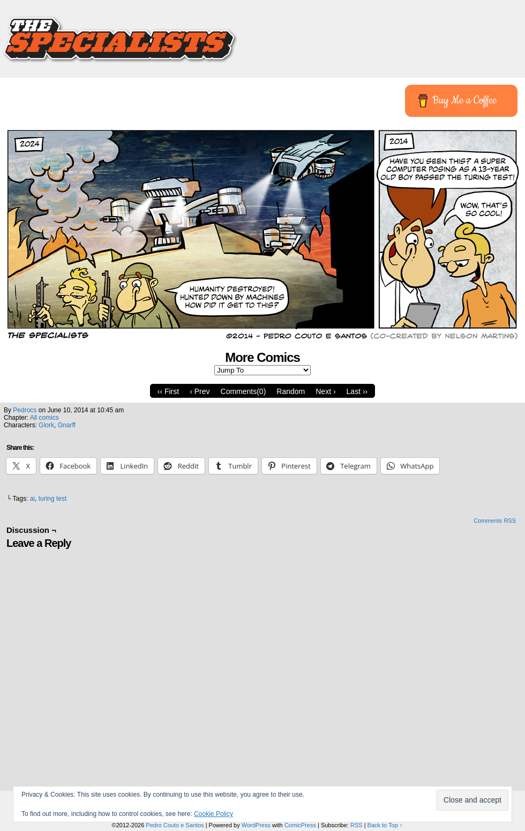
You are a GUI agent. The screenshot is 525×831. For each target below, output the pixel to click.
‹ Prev (199, 391)
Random (290, 391)
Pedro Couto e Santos (175, 825)
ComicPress (300, 825)
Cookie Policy (213, 814)
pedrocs (24, 410)
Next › (325, 391)
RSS (356, 825)
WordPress (256, 825)
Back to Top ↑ (385, 825)
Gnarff (67, 425)
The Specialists (262, 34)
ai (32, 498)
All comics (44, 417)
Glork (46, 425)
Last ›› (357, 391)
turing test (53, 498)
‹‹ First (168, 391)
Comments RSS (495, 520)
